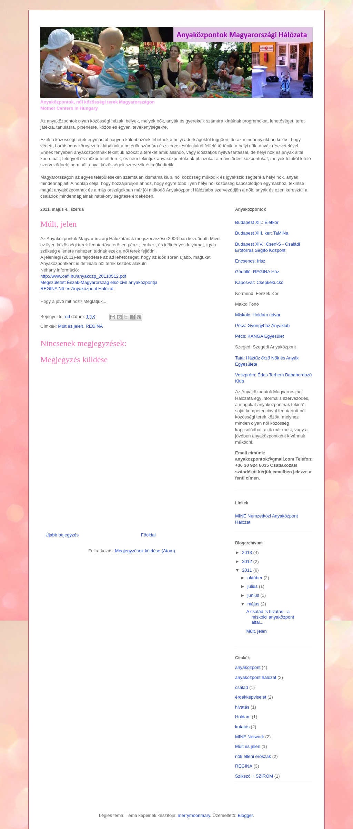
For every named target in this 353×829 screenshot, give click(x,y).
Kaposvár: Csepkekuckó (259, 282)
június (254, 595)
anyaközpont (248, 667)
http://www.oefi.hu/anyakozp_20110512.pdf (83, 276)
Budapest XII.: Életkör (257, 222)
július (253, 586)
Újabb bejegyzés (62, 534)
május (254, 603)
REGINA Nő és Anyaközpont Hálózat (76, 288)
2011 (247, 570)
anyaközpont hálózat (255, 677)
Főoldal (148, 534)
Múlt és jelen (70, 326)
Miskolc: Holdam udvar (258, 314)
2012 (247, 561)
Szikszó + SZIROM (254, 776)
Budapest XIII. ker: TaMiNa (261, 233)
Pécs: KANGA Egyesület (259, 336)
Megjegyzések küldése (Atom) (145, 550)
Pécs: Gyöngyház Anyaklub (262, 325)
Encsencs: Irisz (250, 261)
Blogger (245, 815)
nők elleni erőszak (253, 756)
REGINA (94, 326)
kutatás (242, 726)
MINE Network (249, 736)
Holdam (243, 716)
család (241, 687)
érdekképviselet (250, 697)
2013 (247, 552)
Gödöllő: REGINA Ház (257, 271)
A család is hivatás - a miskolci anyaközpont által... (270, 617)
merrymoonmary (194, 815)
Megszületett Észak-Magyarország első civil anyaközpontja (99, 282)
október (256, 577)
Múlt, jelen (256, 631)
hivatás (242, 707)
